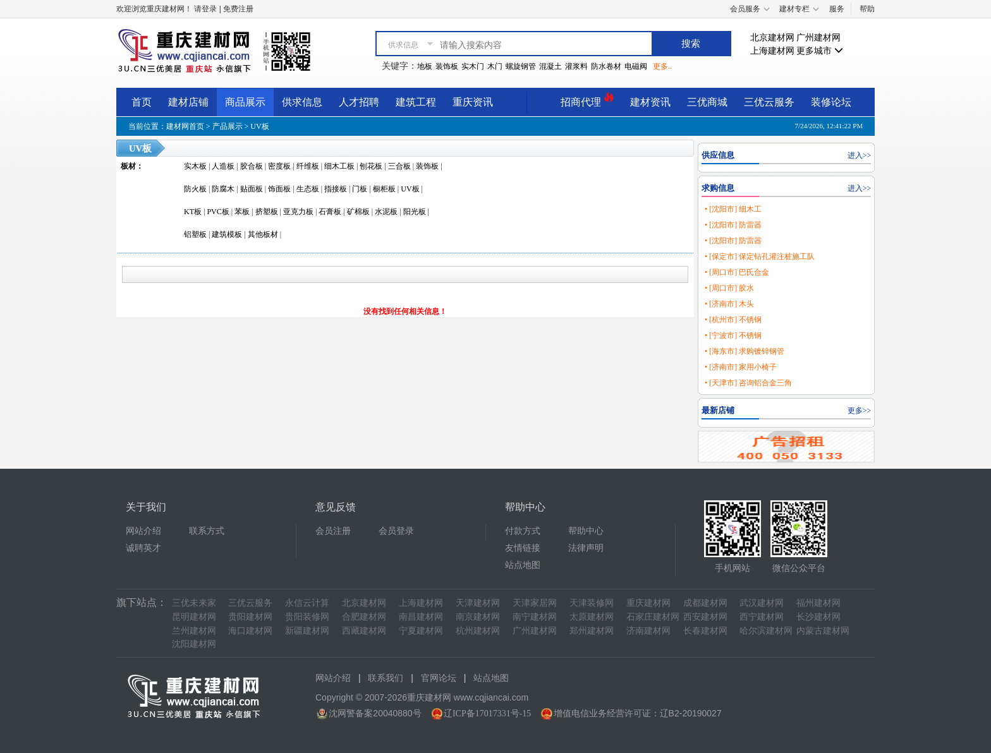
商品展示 (245, 102)
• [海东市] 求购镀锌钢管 (744, 351)
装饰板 (446, 66)
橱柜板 (384, 188)
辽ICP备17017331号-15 (487, 713)
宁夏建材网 (421, 631)
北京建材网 (772, 37)
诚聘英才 (143, 548)
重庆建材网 (648, 603)
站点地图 (522, 565)
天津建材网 (478, 603)
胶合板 (251, 166)
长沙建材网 (818, 617)
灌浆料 (576, 66)
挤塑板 (266, 211)
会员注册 (333, 531)
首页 (141, 102)
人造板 (223, 166)
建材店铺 (188, 102)
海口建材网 (250, 631)
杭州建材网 (478, 631)
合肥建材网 (364, 617)
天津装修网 (591, 603)
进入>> (860, 155)
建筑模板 (227, 234)
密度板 (279, 166)
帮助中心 (586, 531)
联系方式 (206, 531)
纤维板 (307, 166)
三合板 (399, 166)
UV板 (259, 126)
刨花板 (371, 166)
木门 (494, 66)
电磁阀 (635, 66)
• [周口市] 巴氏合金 (737, 272)
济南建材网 (648, 631)
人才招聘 (359, 102)
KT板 (193, 211)
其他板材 (263, 234)
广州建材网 (818, 37)
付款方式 (522, 531)
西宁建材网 (761, 617)
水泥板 (386, 211)
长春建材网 (705, 631)
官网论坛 (438, 678)
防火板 (195, 188)
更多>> (860, 410)
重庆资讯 (473, 102)
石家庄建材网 (652, 617)
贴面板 (251, 188)
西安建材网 (705, 617)
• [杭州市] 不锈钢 (733, 319)
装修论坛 (831, 102)
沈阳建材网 (194, 644)
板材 (128, 166)
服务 (836, 8)
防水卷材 (606, 66)
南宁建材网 (535, 617)
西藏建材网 (364, 631)
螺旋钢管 (521, 66)
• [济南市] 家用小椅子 (741, 367)
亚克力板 (298, 211)
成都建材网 (705, 603)
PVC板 (218, 211)
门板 (359, 188)
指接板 (335, 188)
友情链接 (522, 548)
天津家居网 (535, 603)
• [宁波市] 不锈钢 (733, 335)
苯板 (242, 211)
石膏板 (330, 211)
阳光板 (414, 211)
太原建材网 (591, 617)
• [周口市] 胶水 (729, 288)
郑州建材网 (591, 631)
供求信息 (302, 102)
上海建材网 (772, 51)
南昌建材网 (421, 617)
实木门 (472, 66)
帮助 (867, 8)
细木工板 (339, 166)
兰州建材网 (194, 631)
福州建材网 (818, 603)
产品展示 (227, 126)
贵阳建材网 (250, 617)
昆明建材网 (194, 617)
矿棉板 (358, 211)
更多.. (662, 66)
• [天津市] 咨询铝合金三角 (748, 382)
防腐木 (223, 188)
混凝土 (550, 66)
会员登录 (396, 531)
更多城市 (819, 51)
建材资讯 (650, 102)
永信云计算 (307, 603)
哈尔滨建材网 (766, 631)
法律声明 (586, 548)
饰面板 (279, 188)
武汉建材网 (761, 603)
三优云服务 (769, 102)
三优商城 (707, 102)
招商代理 (587, 100)
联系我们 (385, 678)
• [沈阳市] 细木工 (733, 209)
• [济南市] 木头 (729, 303)
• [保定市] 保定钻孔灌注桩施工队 (760, 256)
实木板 (195, 166)
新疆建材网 (307, 631)
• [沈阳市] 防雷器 (733, 224)
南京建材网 (478, 617)
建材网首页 (185, 126)
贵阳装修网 (307, 617)
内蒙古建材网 (822, 631)
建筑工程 (416, 102)
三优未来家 (194, 603)
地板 (424, 66)
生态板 (307, 188)
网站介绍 (143, 531)
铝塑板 (195, 234)
